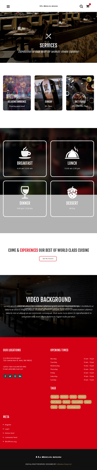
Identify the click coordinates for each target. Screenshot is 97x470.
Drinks (73, 397)
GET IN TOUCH (48, 258)
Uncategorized (73, 407)
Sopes (87, 402)
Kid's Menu (56, 402)
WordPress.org (10, 441)
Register (8, 425)
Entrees (82, 397)
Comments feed (11, 437)
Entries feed (9, 433)
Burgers (55, 397)
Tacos (54, 407)
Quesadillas (77, 402)
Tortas (62, 407)
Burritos (64, 397)
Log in (7, 429)
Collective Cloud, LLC (64, 464)
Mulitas (66, 402)
